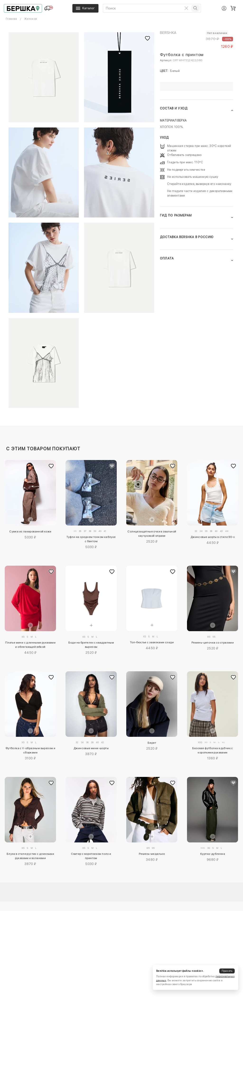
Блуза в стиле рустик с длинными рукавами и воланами (30, 856)
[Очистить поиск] (186, 8)
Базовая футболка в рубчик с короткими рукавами (212, 750)
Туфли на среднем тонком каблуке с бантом (91, 539)
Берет (152, 742)
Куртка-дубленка (212, 853)
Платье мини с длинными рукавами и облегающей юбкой (30, 644)
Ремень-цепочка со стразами (213, 642)
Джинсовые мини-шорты (91, 748)
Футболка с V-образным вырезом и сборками (30, 750)
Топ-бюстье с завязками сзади (152, 642)
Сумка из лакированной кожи (30, 531)
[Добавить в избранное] (51, 466)
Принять (227, 971)
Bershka (168, 32)
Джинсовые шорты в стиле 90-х (213, 537)
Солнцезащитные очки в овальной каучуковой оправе (151, 533)
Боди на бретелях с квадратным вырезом (91, 644)
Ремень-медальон (152, 853)
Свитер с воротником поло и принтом (91, 856)
